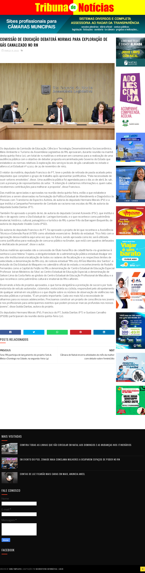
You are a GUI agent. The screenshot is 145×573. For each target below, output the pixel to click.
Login (61, 569)
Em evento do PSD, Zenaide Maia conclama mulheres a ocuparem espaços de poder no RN (70, 459)
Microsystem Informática (46, 569)
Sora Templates (15, 569)
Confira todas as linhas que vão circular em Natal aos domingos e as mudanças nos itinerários (75, 445)
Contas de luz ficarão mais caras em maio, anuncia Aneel (52, 474)
